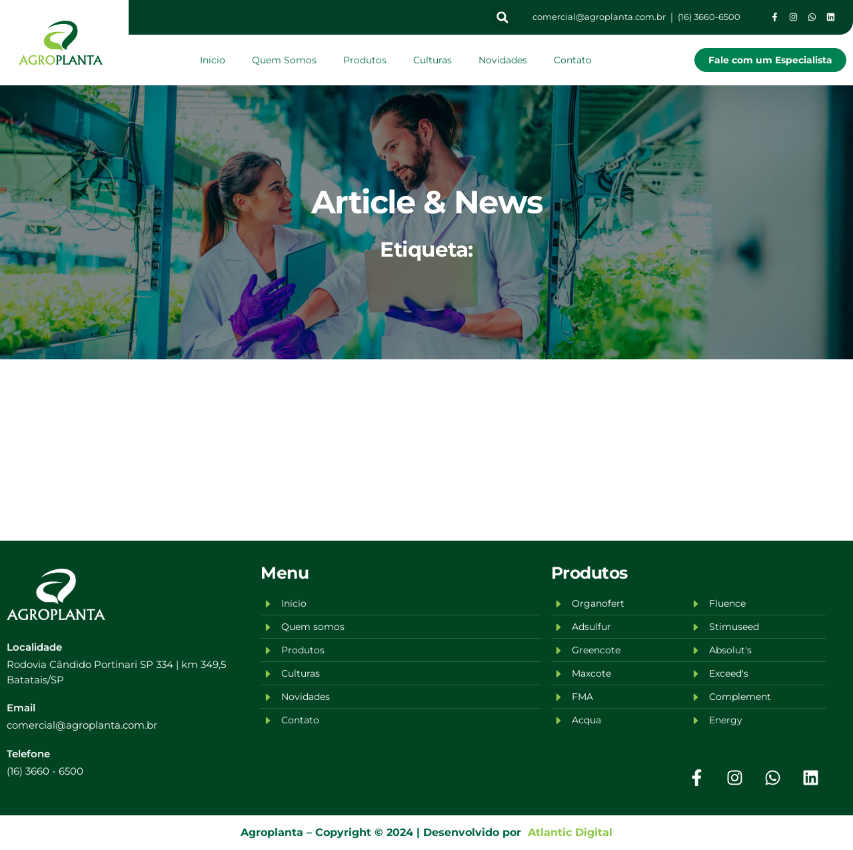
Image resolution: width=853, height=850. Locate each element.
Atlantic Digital (566, 832)
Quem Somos (284, 60)
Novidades (502, 60)
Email (21, 707)
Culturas (432, 60)
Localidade (34, 647)
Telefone (28, 753)
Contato (573, 60)
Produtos (365, 60)
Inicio (212, 60)
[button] (502, 17)
